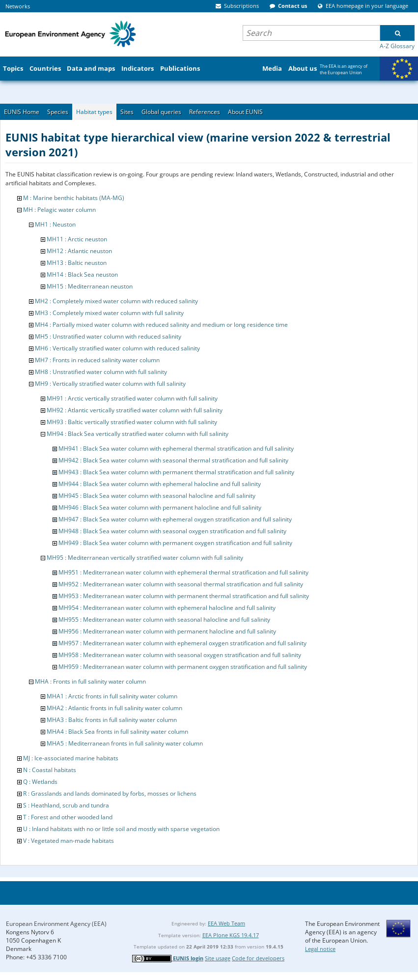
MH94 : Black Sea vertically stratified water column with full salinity (137, 434)
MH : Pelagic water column (59, 209)
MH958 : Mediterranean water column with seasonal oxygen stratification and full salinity (179, 655)
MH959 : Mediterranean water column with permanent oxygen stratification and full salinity (182, 666)
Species (57, 112)
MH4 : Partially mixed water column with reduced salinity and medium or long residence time (161, 324)
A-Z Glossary (397, 46)
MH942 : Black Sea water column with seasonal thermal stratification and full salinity (173, 460)
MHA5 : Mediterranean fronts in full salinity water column (125, 743)
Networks (17, 6)
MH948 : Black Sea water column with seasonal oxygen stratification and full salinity (172, 531)
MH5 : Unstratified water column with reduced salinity (108, 336)
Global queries (161, 112)
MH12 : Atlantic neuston (79, 251)
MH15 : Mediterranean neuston (90, 286)
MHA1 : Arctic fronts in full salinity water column (112, 696)
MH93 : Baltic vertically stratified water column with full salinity (132, 422)
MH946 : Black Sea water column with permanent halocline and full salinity (159, 507)
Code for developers (258, 958)
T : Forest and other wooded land (67, 817)
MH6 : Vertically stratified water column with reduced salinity (117, 348)
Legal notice (320, 948)
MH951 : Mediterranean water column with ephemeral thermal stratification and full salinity (183, 572)
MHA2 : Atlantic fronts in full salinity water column (114, 708)
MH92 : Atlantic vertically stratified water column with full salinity (135, 410)
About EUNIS (245, 112)
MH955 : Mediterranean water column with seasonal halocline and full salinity (164, 619)
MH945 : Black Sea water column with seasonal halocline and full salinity (156, 495)
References (204, 112)
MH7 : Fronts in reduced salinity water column (97, 360)
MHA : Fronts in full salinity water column (90, 681)
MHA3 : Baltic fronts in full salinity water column (112, 720)
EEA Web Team (226, 923)
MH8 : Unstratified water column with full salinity (101, 372)
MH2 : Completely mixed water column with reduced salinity (116, 301)
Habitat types (94, 112)
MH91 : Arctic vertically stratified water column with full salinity (132, 398)
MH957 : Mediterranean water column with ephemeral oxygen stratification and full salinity (182, 643)
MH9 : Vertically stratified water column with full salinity (110, 383)
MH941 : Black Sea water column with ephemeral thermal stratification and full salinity (176, 448)
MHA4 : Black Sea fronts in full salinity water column (117, 731)
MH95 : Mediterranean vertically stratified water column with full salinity (145, 557)
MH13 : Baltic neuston (77, 263)
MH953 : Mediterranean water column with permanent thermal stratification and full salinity (183, 596)
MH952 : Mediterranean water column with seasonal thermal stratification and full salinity (180, 584)
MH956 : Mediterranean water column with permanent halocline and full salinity (167, 631)
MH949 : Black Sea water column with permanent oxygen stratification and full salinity (175, 543)
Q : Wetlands (40, 781)
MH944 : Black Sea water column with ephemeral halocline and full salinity (159, 484)
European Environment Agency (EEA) (56, 924)
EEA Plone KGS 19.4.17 (230, 935)
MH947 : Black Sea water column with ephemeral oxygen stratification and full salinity (175, 519)
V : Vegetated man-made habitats (68, 840)
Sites (127, 112)
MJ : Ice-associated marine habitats (70, 758)
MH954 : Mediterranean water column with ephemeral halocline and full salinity (167, 608)
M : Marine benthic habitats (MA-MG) (73, 198)
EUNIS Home (21, 112)
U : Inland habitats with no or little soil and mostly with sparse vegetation (121, 829)
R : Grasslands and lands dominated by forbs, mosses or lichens (109, 793)
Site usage (217, 958)
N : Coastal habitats (49, 770)
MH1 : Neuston (55, 224)
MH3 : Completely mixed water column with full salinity (109, 313)
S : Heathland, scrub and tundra (66, 805)
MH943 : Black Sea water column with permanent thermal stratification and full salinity (176, 472)
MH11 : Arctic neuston (77, 239)
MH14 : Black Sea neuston (82, 274)
